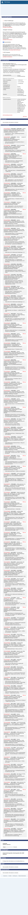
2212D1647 (7, 819)
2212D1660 (7, 137)
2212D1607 (7, 659)
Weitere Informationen (8, 27)
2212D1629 (7, 286)
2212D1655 (7, 747)
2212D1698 (7, 407)
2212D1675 (7, 532)
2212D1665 (7, 254)
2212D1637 (7, 313)
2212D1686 (7, 651)
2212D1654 (7, 685)
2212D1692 (7, 782)
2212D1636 (7, 732)
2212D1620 (7, 304)
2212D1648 (7, 828)
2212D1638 (7, 666)
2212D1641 (7, 371)
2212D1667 (7, 333)
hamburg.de (15, 875)
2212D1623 (7, 128)
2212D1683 (7, 455)
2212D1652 (7, 552)
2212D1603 (7, 173)
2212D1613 (7, 153)
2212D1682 (7, 236)
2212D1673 (7, 799)
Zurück (25, 116)
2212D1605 (7, 246)
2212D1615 (7, 183)
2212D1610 (7, 202)
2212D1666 (7, 446)
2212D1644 (7, 607)
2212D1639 (7, 597)
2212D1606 (7, 588)
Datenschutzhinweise (22, 875)
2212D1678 (7, 739)
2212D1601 (7, 264)
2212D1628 (7, 627)
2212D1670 (7, 390)
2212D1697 (7, 808)
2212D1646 (7, 677)
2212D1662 (7, 192)
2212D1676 (7, 542)
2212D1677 (7, 714)
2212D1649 (7, 323)
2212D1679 (7, 757)
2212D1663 (7, 220)
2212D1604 (7, 295)
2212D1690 (7, 466)
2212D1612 (7, 164)
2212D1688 (7, 722)
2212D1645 (7, 617)
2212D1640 (7, 634)
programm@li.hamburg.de (15, 49)
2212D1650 (7, 209)
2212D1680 (7, 578)
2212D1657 (7, 427)
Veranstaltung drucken (8, 115)
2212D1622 (7, 501)
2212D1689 (7, 382)
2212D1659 (7, 642)
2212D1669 (7, 351)
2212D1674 (7, 522)
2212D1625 (7, 570)
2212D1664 (7, 228)
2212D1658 (7, 511)
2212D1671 (7, 398)
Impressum (5, 875)
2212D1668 (7, 343)
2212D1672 (7, 473)
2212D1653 (7, 562)
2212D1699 (7, 359)
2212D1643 (7, 773)
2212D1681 (7, 492)
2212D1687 (7, 703)
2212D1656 (7, 789)
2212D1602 (7, 274)
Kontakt (10, 875)
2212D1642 (7, 418)
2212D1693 (7, 764)
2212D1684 (7, 484)
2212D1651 (7, 436)
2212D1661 (7, 145)
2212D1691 (7, 695)
